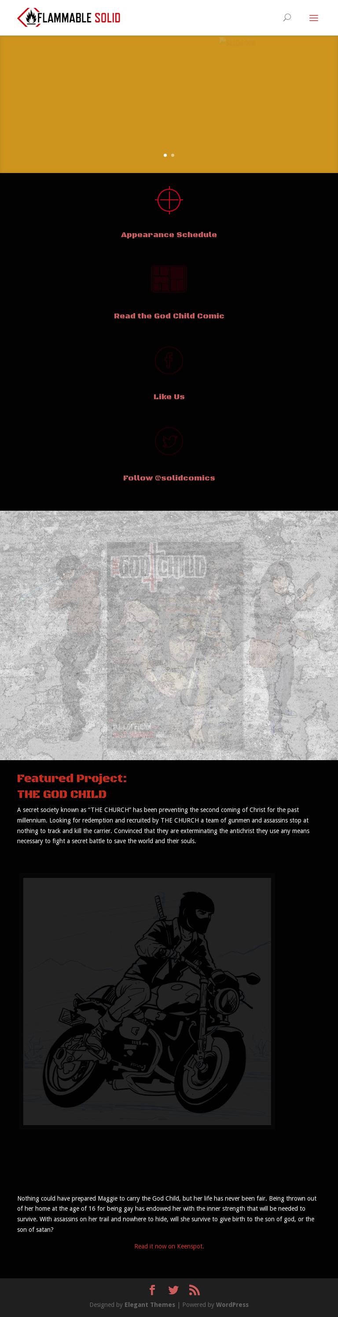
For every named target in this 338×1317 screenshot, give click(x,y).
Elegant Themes (150, 1304)
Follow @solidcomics (169, 478)
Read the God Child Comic (169, 316)
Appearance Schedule (169, 235)
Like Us (169, 397)
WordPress (232, 1304)
